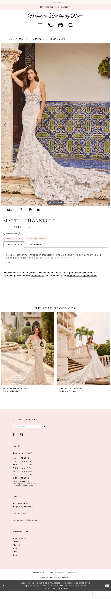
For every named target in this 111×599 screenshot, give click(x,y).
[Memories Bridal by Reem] (55, 16)
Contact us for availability (57, 243)
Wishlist (16, 553)
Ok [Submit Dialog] (106, 593)
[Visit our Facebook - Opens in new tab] (14, 442)
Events (16, 549)
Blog (15, 563)
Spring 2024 (57, 39)
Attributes (34, 250)
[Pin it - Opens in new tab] (30, 210)
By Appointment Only (23, 461)
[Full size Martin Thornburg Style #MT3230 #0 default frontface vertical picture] (55, 125)
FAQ (15, 559)
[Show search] (71, 26)
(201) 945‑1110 (19, 521)
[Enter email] (29, 433)
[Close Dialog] (4, 593)
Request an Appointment (20, 243)
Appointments (19, 546)
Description (14, 250)
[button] (40, 26)
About (15, 556)
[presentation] (27, 354)
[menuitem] (40, 26)
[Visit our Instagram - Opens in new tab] (21, 442)
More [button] (9, 269)
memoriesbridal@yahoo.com (26, 527)
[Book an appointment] (55, 8)
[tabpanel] (55, 125)
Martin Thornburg (31, 39)
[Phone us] (50, 26)
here (65, 596)
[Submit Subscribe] (44, 433)
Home (10, 39)
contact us (37, 282)
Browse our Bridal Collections (55, 2)
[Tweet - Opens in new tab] (22, 210)
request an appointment (82, 282)
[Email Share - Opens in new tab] (38, 210)
